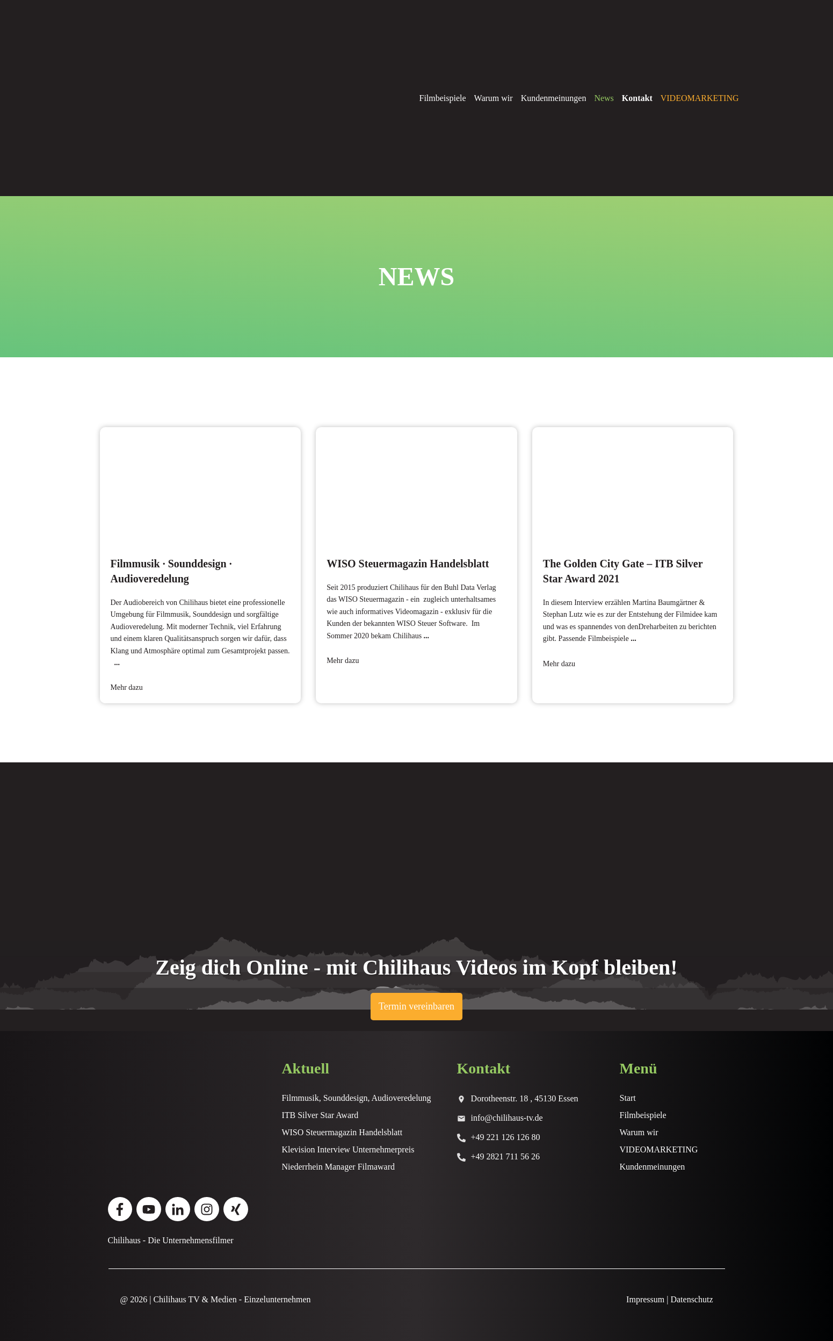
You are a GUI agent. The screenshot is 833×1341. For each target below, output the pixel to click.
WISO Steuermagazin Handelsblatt (416, 565)
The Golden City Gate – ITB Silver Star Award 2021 (633, 565)
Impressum (645, 1299)
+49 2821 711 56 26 (505, 1156)
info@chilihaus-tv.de (507, 1117)
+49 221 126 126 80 (505, 1137)
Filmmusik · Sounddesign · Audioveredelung (200, 565)
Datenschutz (691, 1299)
